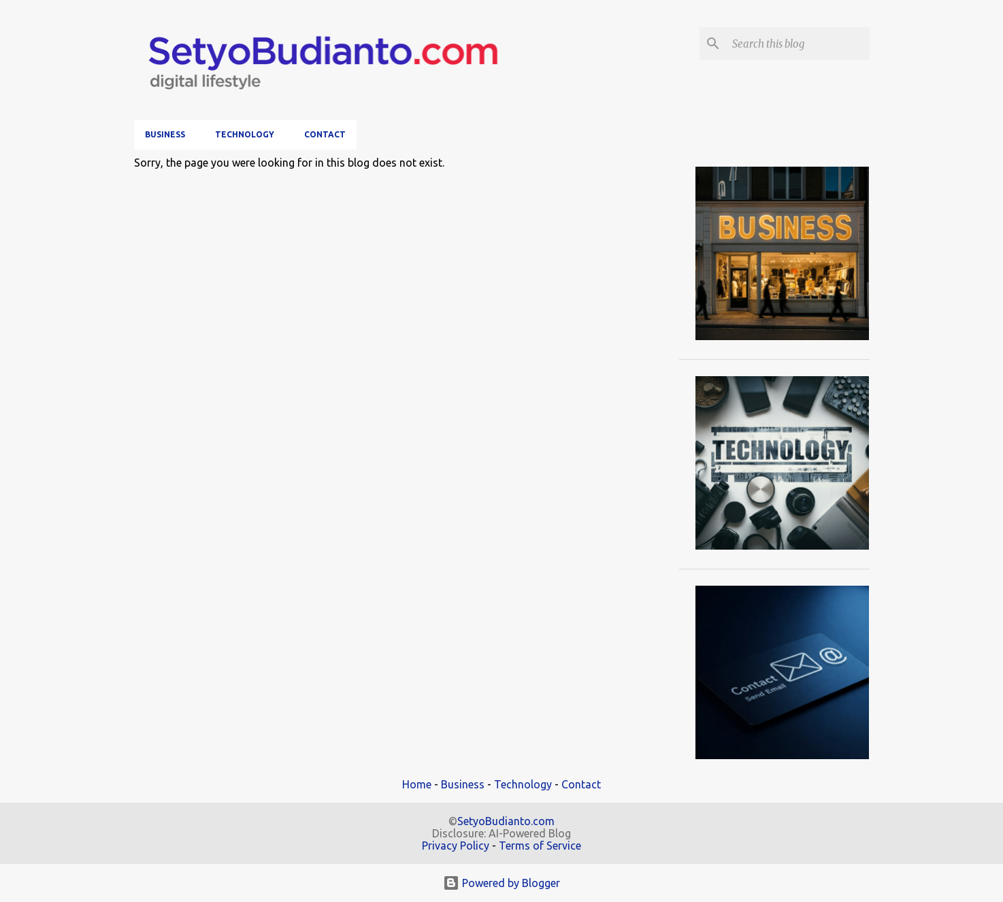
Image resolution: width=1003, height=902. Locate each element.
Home (416, 784)
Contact (325, 134)
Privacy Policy (455, 845)
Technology (244, 134)
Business (165, 134)
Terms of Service (540, 845)
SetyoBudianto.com (506, 821)
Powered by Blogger (501, 883)
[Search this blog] (798, 43)
